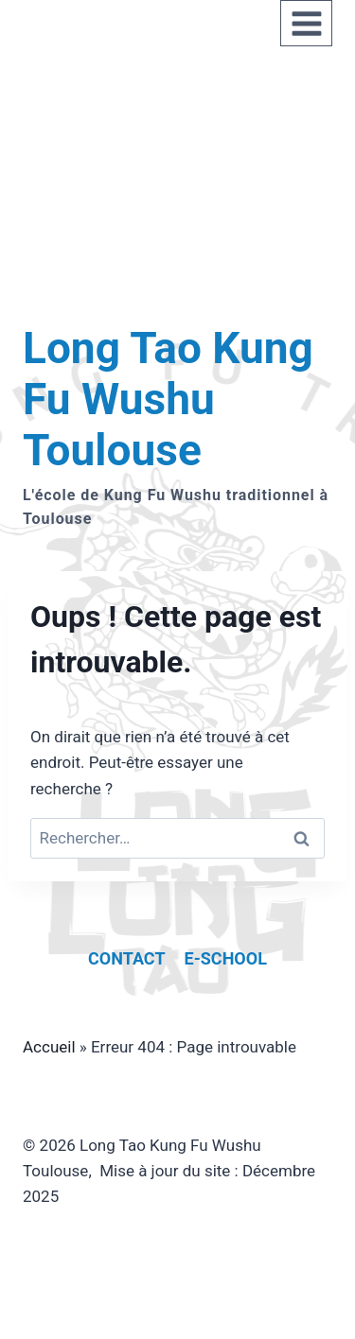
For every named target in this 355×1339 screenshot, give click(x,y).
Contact (126, 958)
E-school (226, 958)
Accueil (49, 1046)
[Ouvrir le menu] (306, 23)
